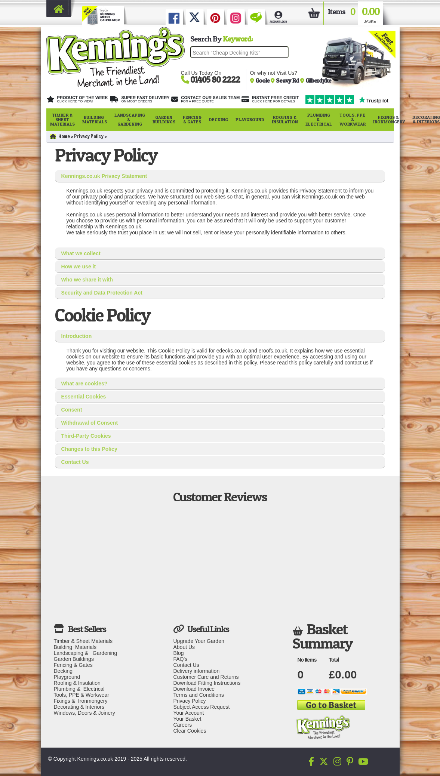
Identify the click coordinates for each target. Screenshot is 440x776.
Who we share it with (87, 280)
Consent (71, 410)
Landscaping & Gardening (129, 119)
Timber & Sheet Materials (62, 119)
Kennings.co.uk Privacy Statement (104, 176)
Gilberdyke (318, 80)
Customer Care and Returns (206, 677)
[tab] (220, 176)
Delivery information (196, 671)
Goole (263, 80)
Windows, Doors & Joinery (84, 713)
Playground (250, 119)
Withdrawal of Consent (89, 423)
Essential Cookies (83, 397)
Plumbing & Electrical (318, 119)
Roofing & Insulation (285, 119)
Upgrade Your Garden (198, 641)
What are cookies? (84, 384)
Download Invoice (194, 689)
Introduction (76, 336)
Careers (182, 725)
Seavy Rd (288, 80)
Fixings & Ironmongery (389, 119)
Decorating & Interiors (79, 707)
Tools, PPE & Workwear (352, 119)
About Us (184, 647)
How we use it (78, 267)
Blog (178, 653)
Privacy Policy (88, 136)
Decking (218, 119)
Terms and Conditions (198, 695)
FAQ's (180, 659)
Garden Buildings (164, 119)
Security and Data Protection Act (101, 293)
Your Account (188, 713)
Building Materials (94, 119)
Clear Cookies (189, 731)
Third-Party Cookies (86, 436)
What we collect (81, 253)
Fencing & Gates (192, 119)
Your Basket (187, 719)
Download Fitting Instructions (206, 683)
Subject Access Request (201, 707)
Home (60, 136)
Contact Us (75, 462)
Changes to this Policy (89, 449)
